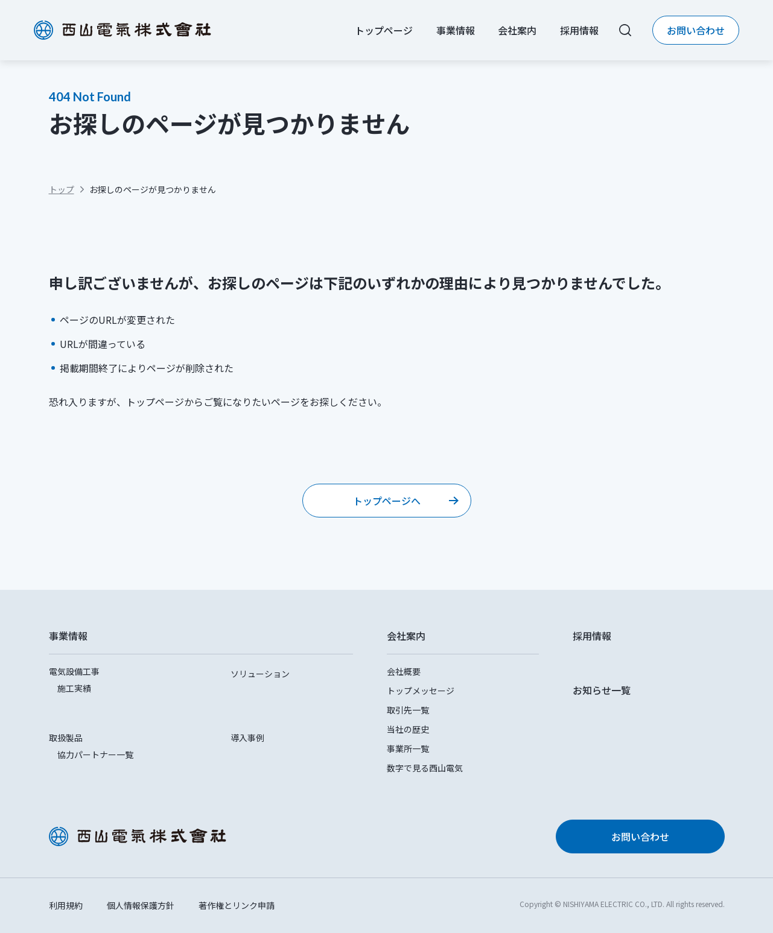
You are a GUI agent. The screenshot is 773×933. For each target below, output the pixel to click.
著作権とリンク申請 (237, 905)
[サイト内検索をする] (625, 30)
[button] (201, 635)
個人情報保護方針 (140, 905)
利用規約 (66, 905)
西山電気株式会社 (122, 30)
